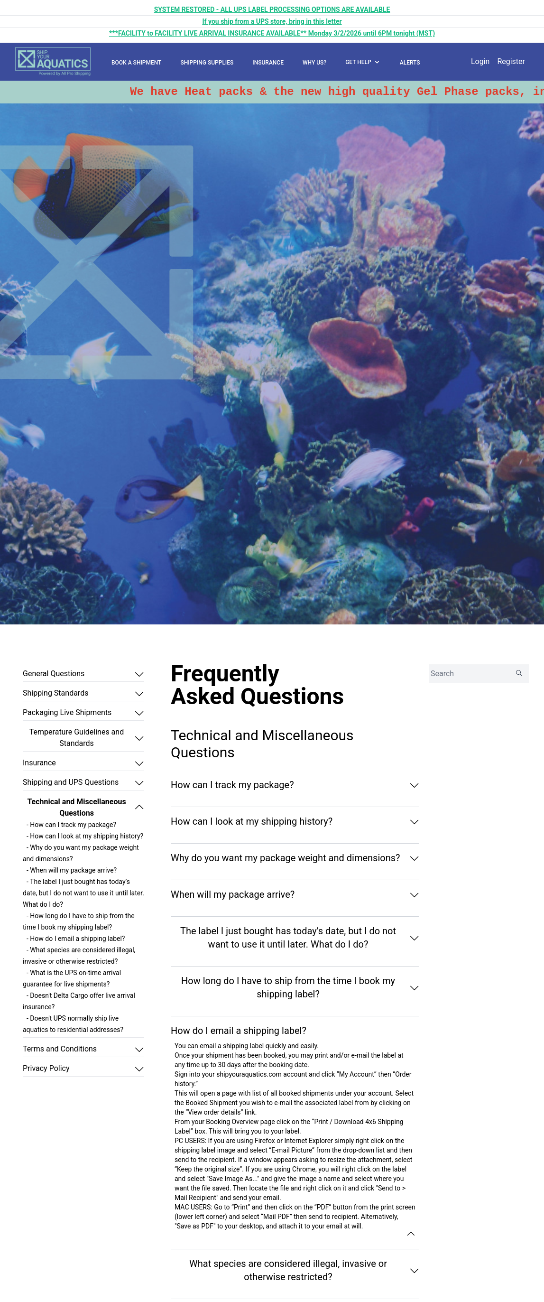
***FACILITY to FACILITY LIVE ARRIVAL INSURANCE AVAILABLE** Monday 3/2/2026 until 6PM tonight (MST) (272, 33)
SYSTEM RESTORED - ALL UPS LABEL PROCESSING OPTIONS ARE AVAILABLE (272, 9)
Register (511, 61)
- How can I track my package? (71, 824)
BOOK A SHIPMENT (136, 62)
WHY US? (314, 62)
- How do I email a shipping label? (76, 938)
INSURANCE (268, 62)
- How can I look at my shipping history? (85, 836)
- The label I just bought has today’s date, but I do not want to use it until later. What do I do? (83, 893)
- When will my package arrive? (72, 870)
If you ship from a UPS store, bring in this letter (271, 21)
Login (480, 61)
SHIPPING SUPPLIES (206, 62)
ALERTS (410, 62)
